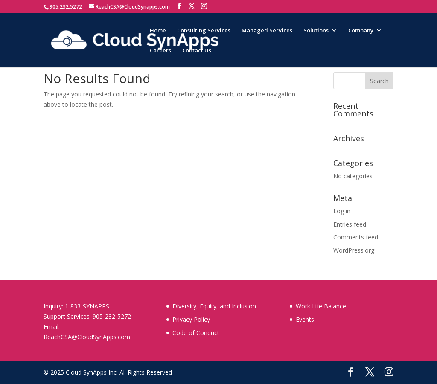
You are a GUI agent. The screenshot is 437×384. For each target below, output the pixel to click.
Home (158, 30)
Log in (341, 211)
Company (360, 30)
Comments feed (355, 237)
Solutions (316, 30)
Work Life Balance (321, 306)
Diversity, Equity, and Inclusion (214, 306)
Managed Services (267, 30)
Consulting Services (203, 30)
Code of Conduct (195, 333)
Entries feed (349, 224)
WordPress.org (353, 250)
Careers (160, 50)
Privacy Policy (191, 319)
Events (305, 319)
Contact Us (196, 50)
